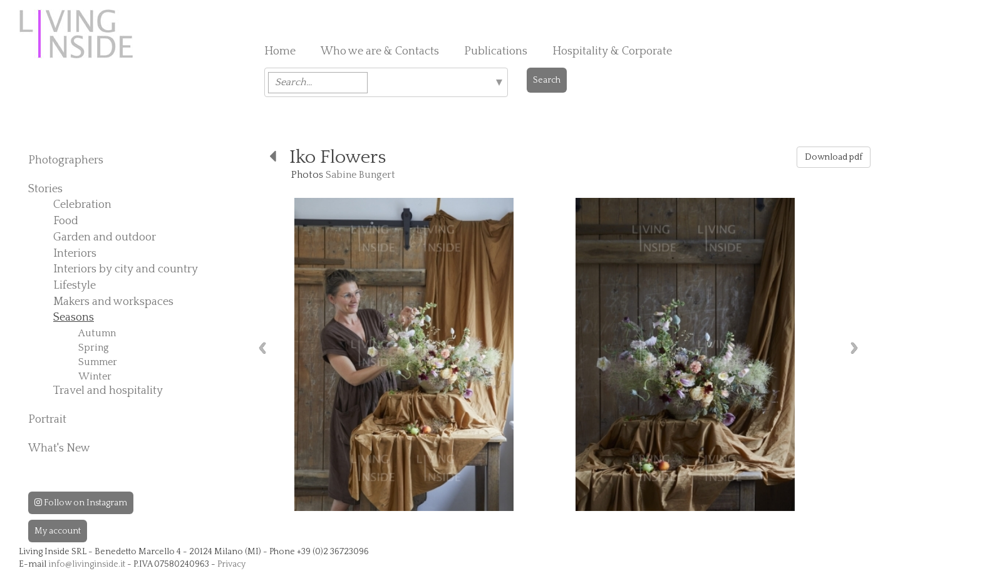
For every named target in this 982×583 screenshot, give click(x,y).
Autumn (97, 333)
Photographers (65, 160)
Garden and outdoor (104, 237)
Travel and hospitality (108, 390)
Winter (94, 376)
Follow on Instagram (80, 503)
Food (65, 221)
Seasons (73, 317)
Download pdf (833, 157)
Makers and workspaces (113, 302)
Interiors (74, 253)
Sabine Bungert (360, 174)
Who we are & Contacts (380, 51)
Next (854, 348)
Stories (45, 189)
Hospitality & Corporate (612, 51)
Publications (495, 51)
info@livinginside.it (86, 564)
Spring (93, 347)
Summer (97, 362)
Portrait (47, 419)
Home (280, 51)
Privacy (231, 564)
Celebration (82, 205)
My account (57, 531)
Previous (262, 348)
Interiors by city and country (125, 269)
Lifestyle (74, 285)
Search (547, 80)
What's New (59, 448)
